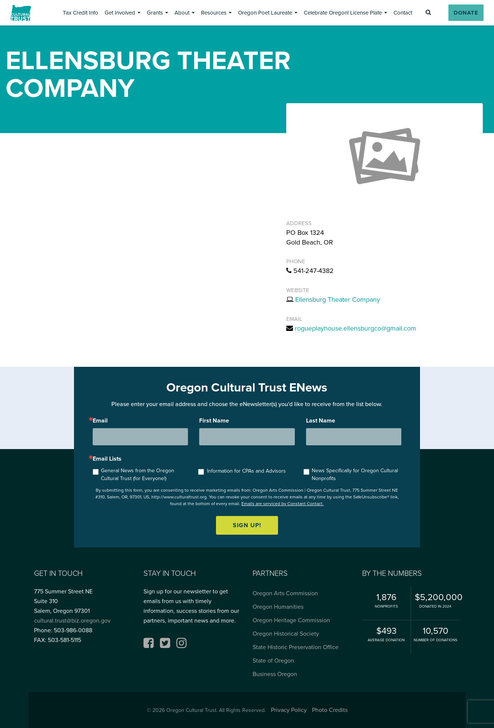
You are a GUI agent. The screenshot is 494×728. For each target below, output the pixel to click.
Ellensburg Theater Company (337, 299)
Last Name (320, 421)
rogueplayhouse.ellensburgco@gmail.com (355, 328)
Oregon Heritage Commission (291, 620)
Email (100, 421)
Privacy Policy (289, 710)
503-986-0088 (73, 630)
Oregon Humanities (278, 606)
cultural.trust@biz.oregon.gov (72, 620)
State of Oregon (273, 660)
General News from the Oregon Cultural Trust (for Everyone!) (137, 474)
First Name (214, 421)
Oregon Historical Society (286, 633)
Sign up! (247, 525)
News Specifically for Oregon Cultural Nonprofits (355, 474)
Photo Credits (330, 710)
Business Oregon (275, 674)
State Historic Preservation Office (296, 647)
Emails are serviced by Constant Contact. (282, 503)
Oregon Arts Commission (285, 593)
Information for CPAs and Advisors (246, 471)
